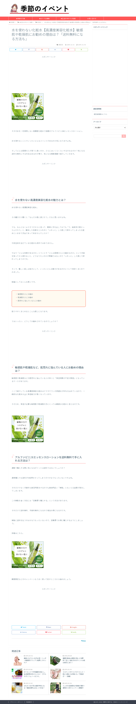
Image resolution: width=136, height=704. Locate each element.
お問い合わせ (91, 19)
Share (48, 627)
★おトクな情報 (44, 19)
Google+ (73, 627)
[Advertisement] (49, 73)
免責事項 (28, 702)
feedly (74, 632)
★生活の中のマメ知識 (68, 19)
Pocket (48, 632)
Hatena (23, 632)
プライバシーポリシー (16, 702)
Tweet (24, 627)
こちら (105, 114)
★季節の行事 (20, 19)
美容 (83, 641)
